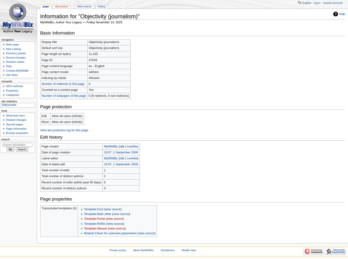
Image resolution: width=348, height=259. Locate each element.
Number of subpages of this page (64, 96)
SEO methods (14, 86)
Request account (333, 2)
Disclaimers (168, 250)
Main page (12, 44)
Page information (16, 128)
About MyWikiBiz (143, 250)
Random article (15, 61)
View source (84, 6)
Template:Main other (97, 214)
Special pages (14, 124)
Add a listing (13, 49)
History (102, 6)
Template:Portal (94, 218)
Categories (12, 94)
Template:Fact (93, 209)
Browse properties (17, 133)
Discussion (61, 6)
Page (46, 6)
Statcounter (9, 105)
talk (122, 146)
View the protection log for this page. (64, 130)
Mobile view (189, 250)
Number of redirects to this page (63, 84)
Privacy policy (118, 250)
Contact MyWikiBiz (17, 70)
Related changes (16, 119)
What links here (15, 115)
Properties (12, 90)
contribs (132, 146)
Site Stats (12, 74)
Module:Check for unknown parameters (110, 233)
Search (5, 139)
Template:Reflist (94, 223)
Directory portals (16, 53)
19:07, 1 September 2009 (121, 152)
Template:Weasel (95, 228)
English (306, 2)
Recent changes (16, 57)
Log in (317, 2)
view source (113, 209)
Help (342, 14)
